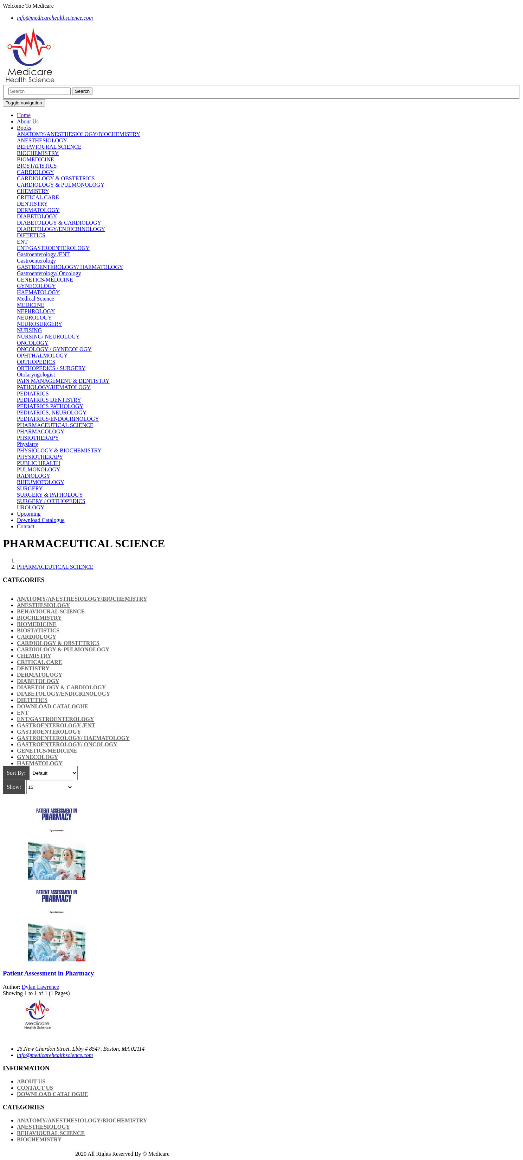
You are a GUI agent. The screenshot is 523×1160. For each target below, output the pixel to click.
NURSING (29, 330)
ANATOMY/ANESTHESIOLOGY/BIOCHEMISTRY (78, 134)
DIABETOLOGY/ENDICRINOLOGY (61, 229)
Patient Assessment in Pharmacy (48, 973)
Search (82, 91)
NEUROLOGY (34, 318)
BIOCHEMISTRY (38, 153)
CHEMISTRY (33, 191)
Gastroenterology (36, 261)
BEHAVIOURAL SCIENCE (49, 147)
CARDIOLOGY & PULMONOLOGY (60, 185)
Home (24, 115)
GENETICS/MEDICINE (45, 280)
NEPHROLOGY (36, 311)
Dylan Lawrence (40, 987)
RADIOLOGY (33, 476)
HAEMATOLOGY (38, 292)
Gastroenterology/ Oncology (49, 273)
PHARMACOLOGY (40, 431)
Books (24, 128)
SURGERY (30, 488)
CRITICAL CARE (38, 197)
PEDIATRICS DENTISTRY (49, 400)
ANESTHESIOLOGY (42, 140)
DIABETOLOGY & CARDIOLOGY (59, 223)
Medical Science (35, 299)
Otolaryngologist (36, 375)
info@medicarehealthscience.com (55, 1055)
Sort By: (16, 773)
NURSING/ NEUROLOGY (48, 337)
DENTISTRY (32, 204)
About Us (28, 121)
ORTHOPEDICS (36, 362)
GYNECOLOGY (36, 286)
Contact (25, 526)
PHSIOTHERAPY (38, 438)
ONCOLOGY (33, 343)
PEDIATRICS (33, 394)
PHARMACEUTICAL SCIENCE (55, 425)
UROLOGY (30, 507)
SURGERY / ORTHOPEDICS (51, 501)
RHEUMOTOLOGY (40, 482)
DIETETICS (31, 235)
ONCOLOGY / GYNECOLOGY (54, 349)
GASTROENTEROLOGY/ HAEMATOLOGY (70, 267)
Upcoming (29, 514)
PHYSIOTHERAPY (40, 457)
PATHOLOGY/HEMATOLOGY (54, 387)
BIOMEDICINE (35, 159)
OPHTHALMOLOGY (42, 356)
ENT (22, 242)
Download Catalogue (41, 520)
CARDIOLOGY (35, 172)
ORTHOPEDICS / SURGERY (51, 368)
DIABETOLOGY (37, 216)
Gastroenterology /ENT (43, 254)
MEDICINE (30, 305)
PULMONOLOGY (38, 469)
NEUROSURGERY (39, 324)
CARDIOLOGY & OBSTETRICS (56, 178)
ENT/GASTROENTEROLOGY (53, 248)
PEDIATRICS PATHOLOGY (50, 406)
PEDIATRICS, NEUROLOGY (51, 412)
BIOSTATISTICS (37, 166)
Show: (14, 787)
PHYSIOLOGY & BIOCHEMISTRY (59, 450)
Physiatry (27, 444)
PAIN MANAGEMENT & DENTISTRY (63, 381)
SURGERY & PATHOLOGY (50, 495)
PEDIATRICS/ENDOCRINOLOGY (58, 419)
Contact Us (35, 1088)
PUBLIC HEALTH (38, 463)
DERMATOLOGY (38, 210)
